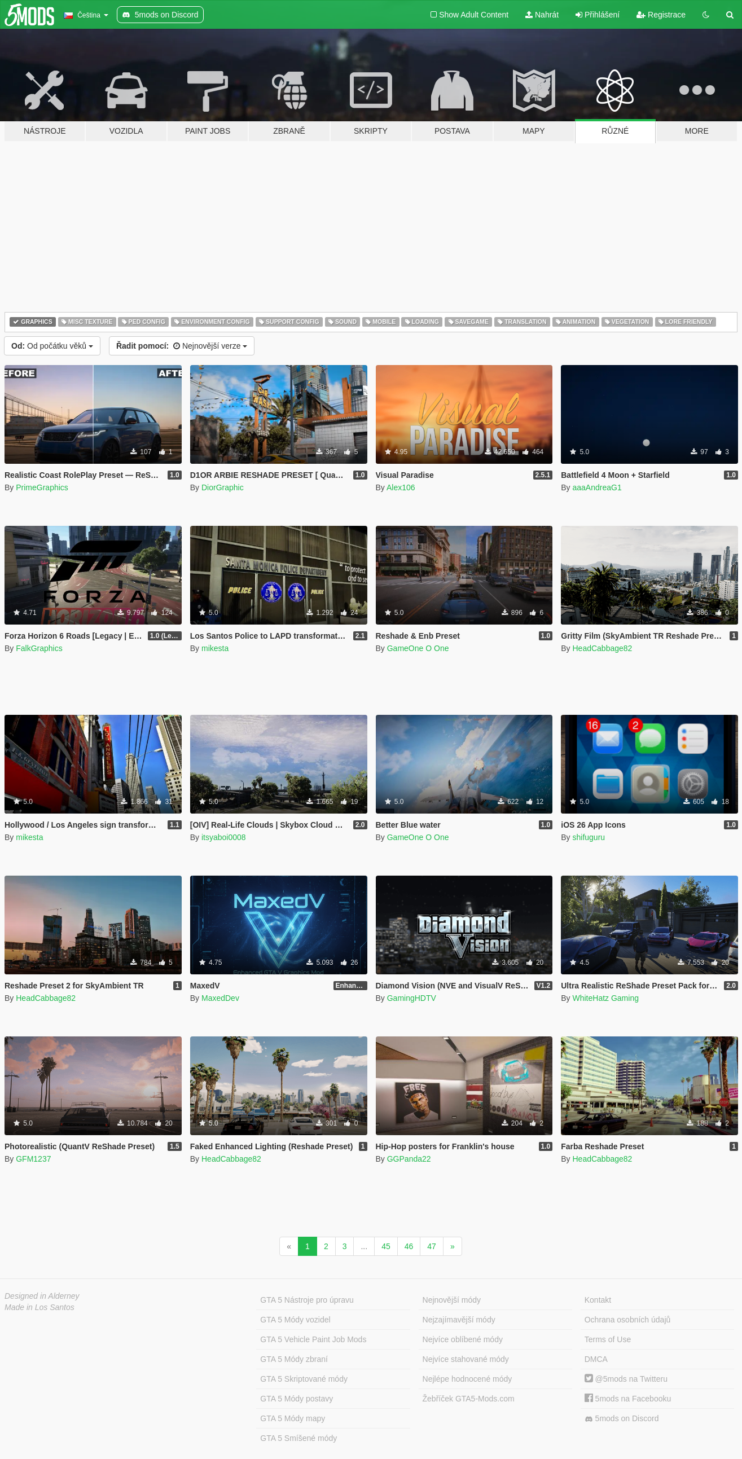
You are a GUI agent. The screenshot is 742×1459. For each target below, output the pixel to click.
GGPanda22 (409, 1158)
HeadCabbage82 (602, 648)
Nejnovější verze (181, 345)
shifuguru (588, 837)
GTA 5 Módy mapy (292, 1418)
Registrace (661, 14)
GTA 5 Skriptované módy (304, 1378)
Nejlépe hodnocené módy (467, 1378)
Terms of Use (608, 1339)
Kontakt (598, 1299)
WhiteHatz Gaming (605, 998)
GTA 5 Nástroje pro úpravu (306, 1299)
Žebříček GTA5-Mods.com (469, 1398)
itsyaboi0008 (223, 837)
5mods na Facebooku (628, 1399)
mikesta (215, 648)
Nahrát (542, 14)
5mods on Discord (622, 1418)
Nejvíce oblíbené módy (463, 1339)
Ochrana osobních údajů (628, 1319)
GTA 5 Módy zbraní (294, 1359)
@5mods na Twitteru (626, 1379)
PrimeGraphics (42, 487)
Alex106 (401, 487)
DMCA (596, 1359)
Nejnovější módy (452, 1299)
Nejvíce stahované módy (466, 1359)
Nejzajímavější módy (459, 1319)
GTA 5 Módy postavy (296, 1398)
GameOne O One (418, 648)
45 (385, 1246)
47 (431, 1246)
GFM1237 (33, 1158)
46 (409, 1246)
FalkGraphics (39, 648)
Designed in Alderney (42, 1295)
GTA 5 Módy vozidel (295, 1319)
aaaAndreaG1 (596, 487)
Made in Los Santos (39, 1307)
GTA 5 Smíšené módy (298, 1438)
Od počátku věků (52, 345)
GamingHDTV (411, 998)
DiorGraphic (222, 487)
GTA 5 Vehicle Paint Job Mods (313, 1339)
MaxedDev (220, 998)
